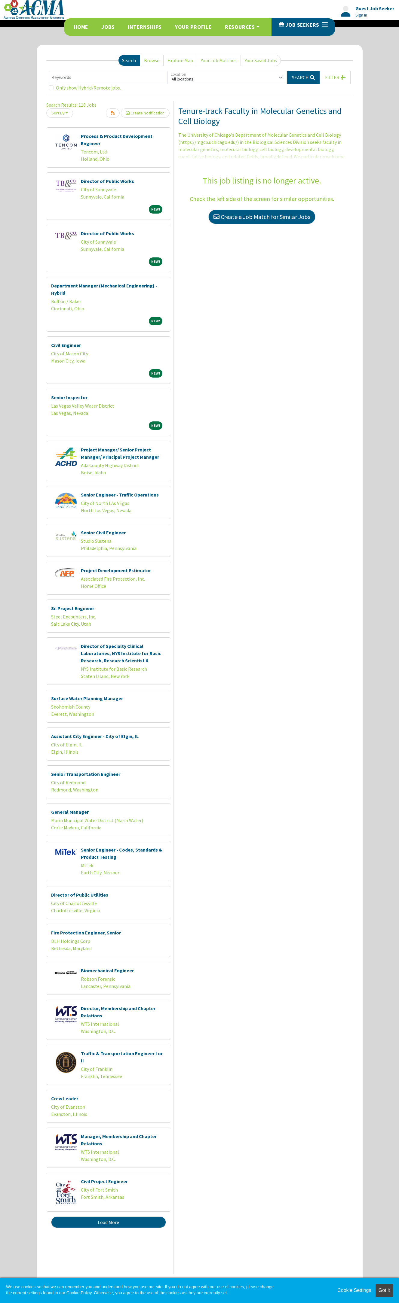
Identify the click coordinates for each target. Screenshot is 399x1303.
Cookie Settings (354, 1290)
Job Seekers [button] (303, 25)
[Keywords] (108, 77)
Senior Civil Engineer (103, 533)
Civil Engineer (66, 345)
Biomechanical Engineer (107, 970)
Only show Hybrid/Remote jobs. (88, 88)
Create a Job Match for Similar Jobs (261, 216)
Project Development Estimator (116, 570)
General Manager (70, 812)
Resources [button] (240, 27)
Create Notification (145, 113)
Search (129, 60)
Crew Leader (64, 1098)
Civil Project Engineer (104, 1181)
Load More (108, 1222)
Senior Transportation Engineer (85, 774)
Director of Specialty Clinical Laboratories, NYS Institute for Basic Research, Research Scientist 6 (121, 653)
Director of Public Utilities (79, 895)
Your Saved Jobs (261, 60)
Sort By (58, 113)
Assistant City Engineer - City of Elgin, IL (95, 736)
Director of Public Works (107, 181)
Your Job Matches (219, 60)
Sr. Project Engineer (72, 608)
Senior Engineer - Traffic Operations (120, 495)
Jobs (108, 27)
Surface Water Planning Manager (87, 698)
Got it (384, 1290)
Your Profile (193, 27)
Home (81, 27)
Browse (151, 60)
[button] (335, 77)
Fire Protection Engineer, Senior (86, 933)
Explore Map (180, 60)
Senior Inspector (69, 397)
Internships (145, 27)
